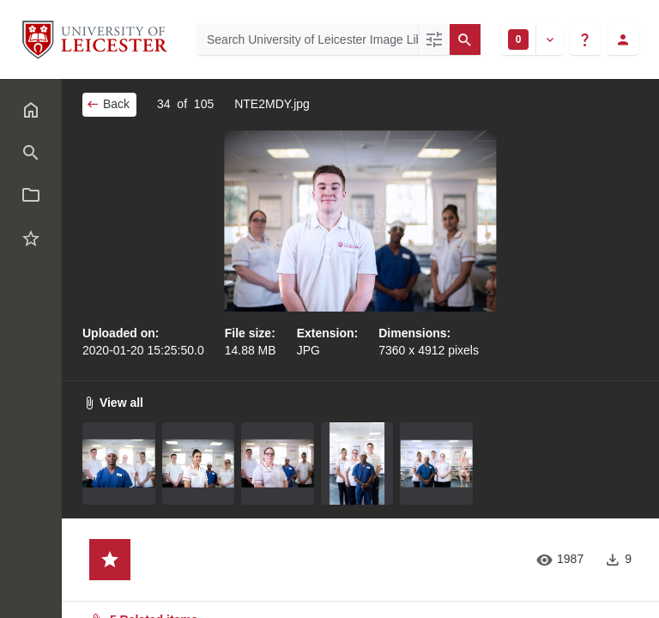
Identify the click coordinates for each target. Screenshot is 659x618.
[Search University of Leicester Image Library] (307, 39)
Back (108, 104)
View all (112, 402)
